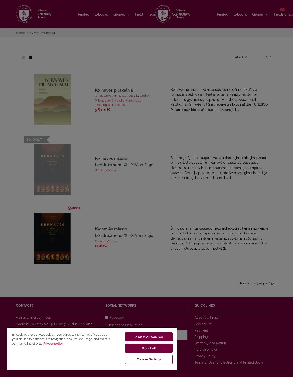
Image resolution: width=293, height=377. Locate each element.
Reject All (149, 348)
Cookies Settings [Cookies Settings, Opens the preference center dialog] (149, 359)
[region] (92, 348)
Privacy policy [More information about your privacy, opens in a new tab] (53, 343)
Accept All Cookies (148, 337)
